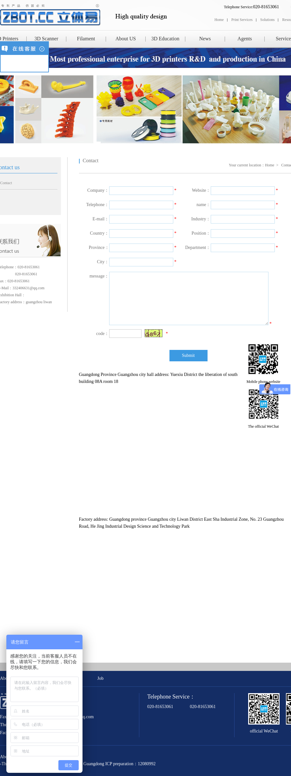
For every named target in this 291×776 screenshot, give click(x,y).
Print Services (242, 19)
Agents (244, 38)
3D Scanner (46, 38)
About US (126, 38)
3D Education (165, 38)
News (205, 38)
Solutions (267, 19)
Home (219, 19)
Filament (86, 38)
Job (100, 678)
